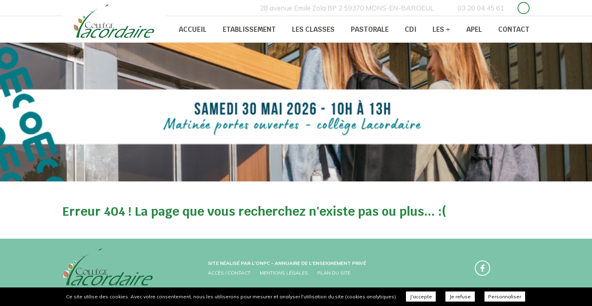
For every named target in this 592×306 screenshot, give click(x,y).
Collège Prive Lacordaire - (114, 22)
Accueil (193, 29)
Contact (514, 29)
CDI (410, 29)
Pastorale (370, 29)
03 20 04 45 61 (480, 8)
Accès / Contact (229, 273)
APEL (474, 29)
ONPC (263, 263)
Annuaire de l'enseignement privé (320, 263)
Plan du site (333, 273)
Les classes (313, 29)
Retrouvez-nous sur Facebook (523, 8)
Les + (441, 29)
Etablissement (249, 29)
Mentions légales (284, 273)
